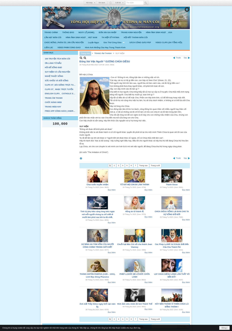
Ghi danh (102, 3)
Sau (185, 58)
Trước (178, 58)
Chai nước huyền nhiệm (97, 184)
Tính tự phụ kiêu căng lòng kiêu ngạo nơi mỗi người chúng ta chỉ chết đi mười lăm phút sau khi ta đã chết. (97, 214)
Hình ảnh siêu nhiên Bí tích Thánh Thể (134, 304)
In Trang (80, 158)
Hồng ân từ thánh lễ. (134, 211)
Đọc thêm (112, 190)
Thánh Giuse (172, 184)
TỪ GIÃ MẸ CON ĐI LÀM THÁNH (134, 184)
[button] (114, 42)
